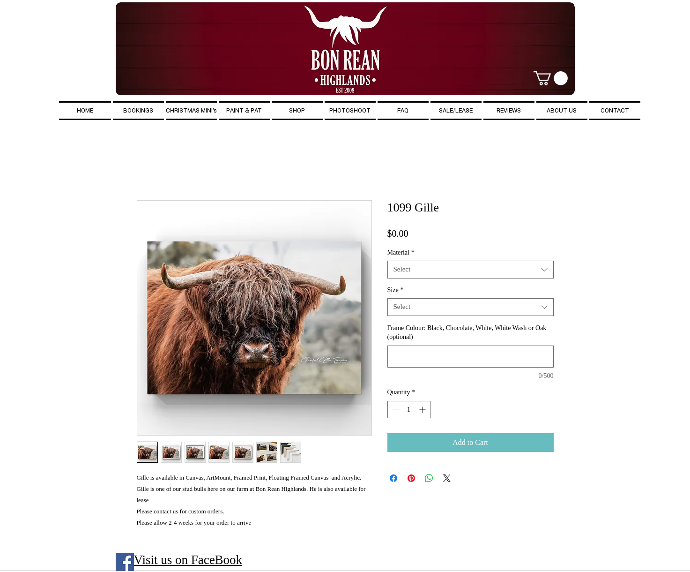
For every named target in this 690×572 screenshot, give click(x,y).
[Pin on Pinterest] (411, 478)
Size (395, 290)
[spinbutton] (409, 409)
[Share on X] (447, 478)
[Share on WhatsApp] (429, 478)
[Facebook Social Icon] (125, 562)
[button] (551, 78)
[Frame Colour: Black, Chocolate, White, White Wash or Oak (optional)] (470, 356)
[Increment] (423, 409)
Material (401, 252)
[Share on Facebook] (393, 478)
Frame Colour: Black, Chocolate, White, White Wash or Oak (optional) (467, 332)
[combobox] (470, 269)
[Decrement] (395, 409)
